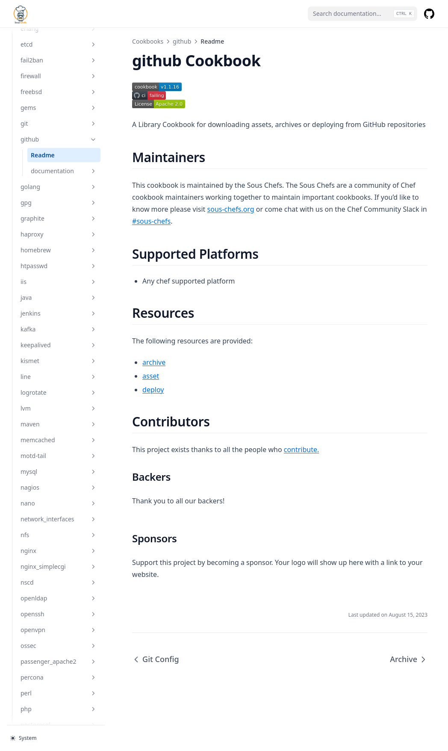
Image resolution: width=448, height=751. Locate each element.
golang (58, 187)
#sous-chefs (149, 221)
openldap (58, 598)
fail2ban (58, 60)
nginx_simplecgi (58, 566)
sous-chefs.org (228, 209)
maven (58, 424)
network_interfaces (58, 519)
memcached (58, 440)
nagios (58, 487)
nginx (58, 551)
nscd (58, 582)
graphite (58, 218)
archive (151, 362)
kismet (58, 361)
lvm (58, 408)
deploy (151, 389)
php (58, 709)
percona (58, 677)
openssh (58, 614)
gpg (58, 202)
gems (58, 107)
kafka (58, 329)
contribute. (299, 449)
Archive (408, 659)
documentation (63, 171)
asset (148, 376)
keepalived (58, 345)
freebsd (58, 92)
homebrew (58, 250)
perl (58, 693)
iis (58, 282)
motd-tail (58, 456)
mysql (58, 471)
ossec (58, 646)
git (58, 123)
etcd (58, 44)
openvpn (58, 630)
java (58, 297)
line (58, 377)
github (58, 139)
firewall (58, 76)
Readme (43, 155)
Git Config (153, 659)
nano (58, 503)
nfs (58, 535)
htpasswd (58, 266)
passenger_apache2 (58, 661)
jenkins (58, 313)
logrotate (58, 392)
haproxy (58, 234)
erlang (58, 28)
